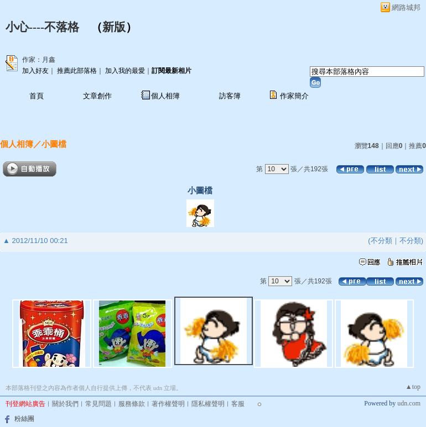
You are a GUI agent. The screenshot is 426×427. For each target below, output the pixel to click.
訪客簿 (230, 96)
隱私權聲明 (208, 404)
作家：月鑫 (38, 60)
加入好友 (35, 71)
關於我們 (65, 404)
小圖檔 (53, 144)
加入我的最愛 (125, 71)
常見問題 (98, 404)
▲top (413, 387)
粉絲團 (24, 419)
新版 (114, 27)
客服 (238, 404)
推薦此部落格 (77, 71)
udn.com (408, 403)
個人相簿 (165, 96)
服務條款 (131, 404)
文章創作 (97, 96)
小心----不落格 (42, 27)
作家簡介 (294, 96)
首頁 (36, 96)
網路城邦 (406, 7)
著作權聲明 (168, 404)
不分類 (381, 240)
